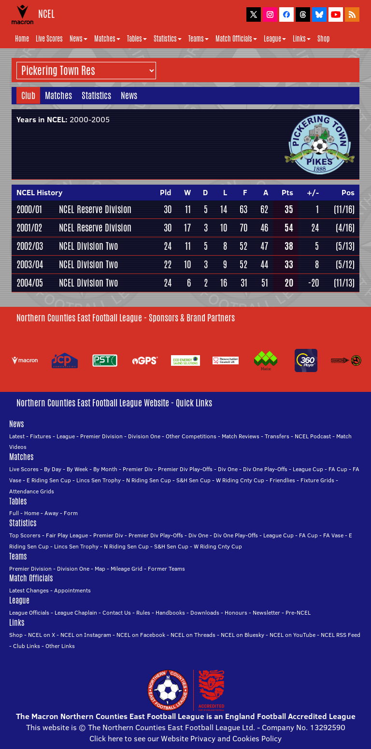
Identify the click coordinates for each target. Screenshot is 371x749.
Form (71, 513)
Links (302, 38)
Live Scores (49, 38)
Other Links (60, 646)
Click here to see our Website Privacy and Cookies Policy (185, 738)
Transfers (277, 436)
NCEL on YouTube (292, 635)
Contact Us (116, 612)
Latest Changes (29, 590)
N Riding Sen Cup (148, 480)
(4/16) (345, 227)
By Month (105, 469)
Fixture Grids (317, 480)
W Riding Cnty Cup (240, 480)
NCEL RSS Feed (340, 635)
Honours (236, 612)
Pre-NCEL (298, 612)
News (78, 38)
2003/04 (29, 264)
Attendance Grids (31, 491)
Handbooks (170, 612)
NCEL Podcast (313, 436)
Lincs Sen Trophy (98, 480)
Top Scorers (25, 535)
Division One (144, 436)
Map (100, 568)
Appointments (72, 590)
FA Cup (337, 469)
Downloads (204, 612)
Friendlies (282, 480)
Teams (198, 38)
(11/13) (344, 282)
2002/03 (29, 246)
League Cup (308, 469)
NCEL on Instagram (85, 635)
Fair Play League (67, 535)
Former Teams (166, 568)
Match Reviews (240, 436)
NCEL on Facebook (140, 635)
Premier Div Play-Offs (185, 469)
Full (14, 513)
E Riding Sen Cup (49, 480)
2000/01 (29, 209)
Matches (107, 38)
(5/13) (345, 246)
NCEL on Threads (193, 635)
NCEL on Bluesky (242, 635)
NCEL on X (41, 635)
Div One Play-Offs (265, 469)
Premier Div (138, 469)
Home (22, 38)
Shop (323, 38)
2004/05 (29, 282)
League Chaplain (76, 612)
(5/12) (345, 264)
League (275, 38)
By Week (77, 469)
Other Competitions (191, 436)
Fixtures (40, 436)
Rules (143, 612)
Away (51, 513)
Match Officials (236, 38)
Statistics (168, 38)
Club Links (26, 646)
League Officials (29, 612)
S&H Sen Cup (193, 480)
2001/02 (29, 227)
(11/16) (344, 209)
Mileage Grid (127, 568)
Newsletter (266, 612)
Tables (137, 38)
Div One (228, 469)
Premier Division (101, 436)
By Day (52, 469)
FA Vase (333, 535)
